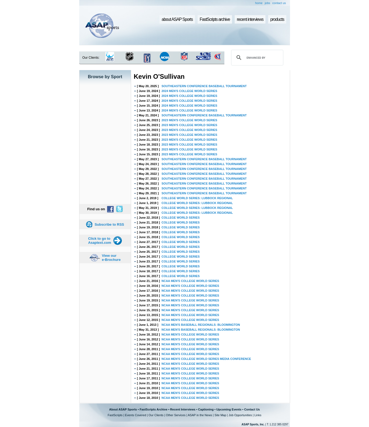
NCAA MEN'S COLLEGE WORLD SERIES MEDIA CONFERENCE (206, 358)
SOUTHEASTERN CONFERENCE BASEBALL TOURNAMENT (204, 86)
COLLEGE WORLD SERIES (181, 217)
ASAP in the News (200, 415)
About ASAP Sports (123, 409)
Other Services (176, 415)
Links (257, 415)
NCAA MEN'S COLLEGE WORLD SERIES (190, 281)
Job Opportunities (240, 415)
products (277, 19)
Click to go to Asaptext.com (99, 241)
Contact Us (252, 409)
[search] (256, 57)
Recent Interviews (182, 409)
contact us (279, 3)
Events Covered (135, 415)
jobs (267, 3)
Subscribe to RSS (109, 224)
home (259, 3)
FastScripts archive (215, 19)
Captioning (206, 409)
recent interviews (250, 19)
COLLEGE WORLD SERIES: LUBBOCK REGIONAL (197, 198)
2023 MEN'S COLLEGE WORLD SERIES (189, 120)
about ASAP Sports (177, 19)
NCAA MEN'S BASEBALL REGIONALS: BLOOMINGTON (201, 324)
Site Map (220, 415)
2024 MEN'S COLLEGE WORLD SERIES (189, 91)
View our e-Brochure (111, 258)
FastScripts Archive (153, 409)
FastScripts (115, 415)
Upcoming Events (228, 409)
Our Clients (156, 415)
